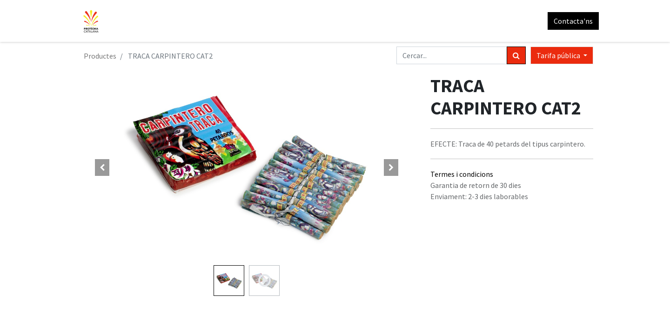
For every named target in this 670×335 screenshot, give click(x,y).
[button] (102, 167)
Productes (100, 55)
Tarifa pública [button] (559, 55)
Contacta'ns (567, 21)
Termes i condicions (461, 174)
